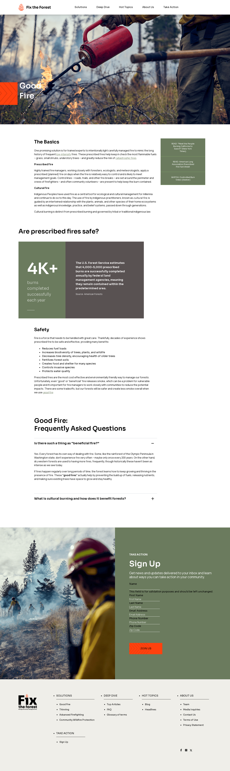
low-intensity (63, 154)
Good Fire (64, 704)
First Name (136, 595)
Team (186, 704)
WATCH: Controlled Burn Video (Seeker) (183, 178)
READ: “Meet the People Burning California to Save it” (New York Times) (183, 147)
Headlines (150, 709)
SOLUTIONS (64, 695)
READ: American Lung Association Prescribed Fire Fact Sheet (183, 164)
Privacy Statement (193, 725)
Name (133, 584)
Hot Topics (126, 7)
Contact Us (189, 714)
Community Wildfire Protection (76, 719)
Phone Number (138, 618)
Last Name (136, 603)
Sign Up (63, 742)
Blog (147, 704)
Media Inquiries (191, 709)
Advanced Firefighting (71, 714)
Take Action (170, 7)
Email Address (138, 610)
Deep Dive (103, 7)
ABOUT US (186, 695)
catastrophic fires (125, 158)
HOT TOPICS (150, 695)
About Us (148, 7)
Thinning (64, 709)
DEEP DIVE (110, 695)
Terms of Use (190, 719)
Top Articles (113, 704)
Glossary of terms (117, 714)
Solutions (81, 7)
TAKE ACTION (65, 733)
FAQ (109, 709)
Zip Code (135, 626)
